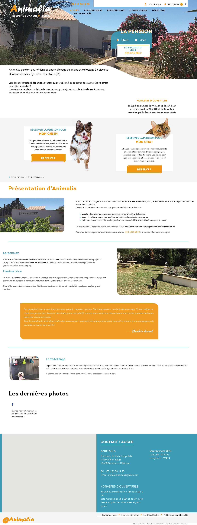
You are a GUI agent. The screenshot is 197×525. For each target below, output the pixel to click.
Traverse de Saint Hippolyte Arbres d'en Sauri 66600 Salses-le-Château (117, 460)
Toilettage (158, 10)
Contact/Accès (82, 13)
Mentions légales (151, 515)
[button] (5, 520)
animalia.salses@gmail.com (123, 475)
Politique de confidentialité (176, 515)
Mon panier (173, 4)
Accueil (74, 10)
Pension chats (115, 10)
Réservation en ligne (133, 50)
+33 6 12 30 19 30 (80, 4)
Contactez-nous (109, 515)
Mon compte (152, 4)
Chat (140, 40)
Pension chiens (93, 10)
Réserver (44, 158)
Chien (122, 40)
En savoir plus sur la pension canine (26, 177)
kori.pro (184, 523)
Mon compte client (130, 515)
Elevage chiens (138, 10)
